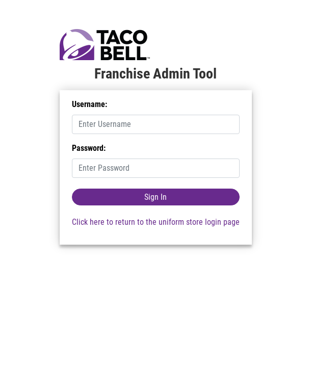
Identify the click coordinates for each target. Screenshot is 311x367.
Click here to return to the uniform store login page (156, 222)
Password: (89, 148)
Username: (89, 104)
